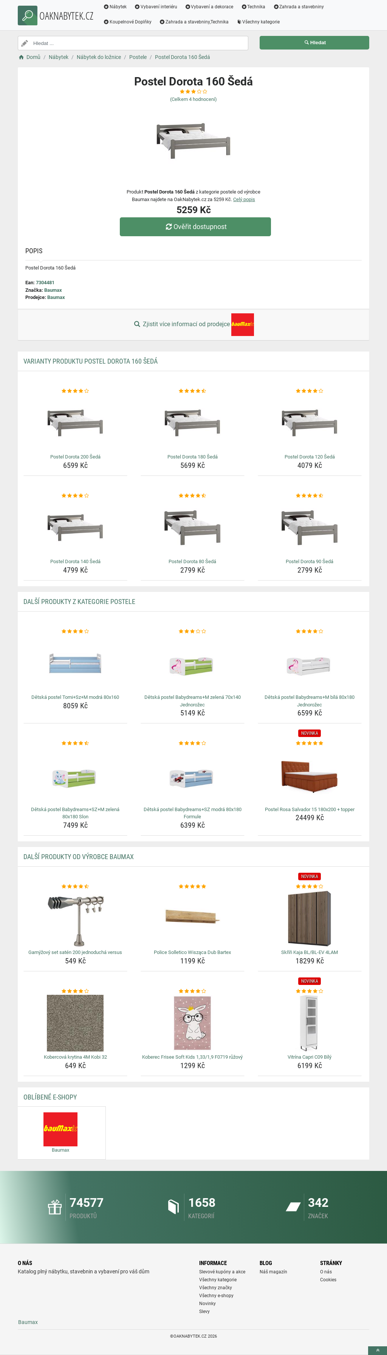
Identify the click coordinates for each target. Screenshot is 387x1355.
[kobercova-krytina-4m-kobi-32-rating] (75, 991)
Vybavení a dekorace (209, 6)
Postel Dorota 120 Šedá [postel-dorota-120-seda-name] (310, 457)
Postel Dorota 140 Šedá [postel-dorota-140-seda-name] (75, 561)
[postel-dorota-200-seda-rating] (75, 391)
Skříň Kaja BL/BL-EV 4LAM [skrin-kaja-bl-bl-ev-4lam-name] (309, 952)
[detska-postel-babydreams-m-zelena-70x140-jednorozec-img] (192, 663)
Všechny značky (215, 1287)
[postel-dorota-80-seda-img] (192, 527)
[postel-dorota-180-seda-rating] (192, 391)
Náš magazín (273, 1271)
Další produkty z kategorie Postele (79, 601)
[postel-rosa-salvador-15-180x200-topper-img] (309, 775)
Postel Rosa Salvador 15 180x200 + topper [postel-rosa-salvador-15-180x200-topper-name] (309, 809)
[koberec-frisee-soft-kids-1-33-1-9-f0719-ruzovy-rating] (192, 991)
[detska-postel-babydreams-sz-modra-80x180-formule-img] (192, 775)
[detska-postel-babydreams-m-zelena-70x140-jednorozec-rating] (192, 631)
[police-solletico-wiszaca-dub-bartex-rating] (192, 886)
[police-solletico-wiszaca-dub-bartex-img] (192, 918)
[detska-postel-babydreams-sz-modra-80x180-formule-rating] (192, 743)
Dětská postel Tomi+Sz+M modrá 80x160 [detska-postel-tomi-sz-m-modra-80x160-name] (75, 697)
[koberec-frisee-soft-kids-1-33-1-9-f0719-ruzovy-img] (192, 1023)
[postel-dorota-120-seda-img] (309, 423)
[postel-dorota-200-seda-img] (75, 423)
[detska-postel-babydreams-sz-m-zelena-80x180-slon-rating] (75, 743)
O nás (326, 1271)
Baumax (53, 290)
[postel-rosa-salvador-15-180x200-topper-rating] (309, 743)
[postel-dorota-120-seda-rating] (309, 391)
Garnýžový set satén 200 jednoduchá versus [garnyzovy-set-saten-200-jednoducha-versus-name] (75, 952)
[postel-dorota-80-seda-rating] (192, 496)
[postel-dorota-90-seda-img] (309, 527)
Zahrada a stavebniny (298, 6)
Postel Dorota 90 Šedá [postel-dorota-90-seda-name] (309, 561)
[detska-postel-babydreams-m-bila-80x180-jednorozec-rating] (309, 631)
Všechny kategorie (258, 22)
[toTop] (377, 1350)
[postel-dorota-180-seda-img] (192, 423)
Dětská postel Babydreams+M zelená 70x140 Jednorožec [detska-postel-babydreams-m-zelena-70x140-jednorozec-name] (192, 701)
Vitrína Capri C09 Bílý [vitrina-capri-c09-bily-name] (309, 1057)
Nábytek (115, 6)
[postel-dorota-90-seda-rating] (309, 496)
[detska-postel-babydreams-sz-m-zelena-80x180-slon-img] (75, 775)
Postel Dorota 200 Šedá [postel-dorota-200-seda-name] (75, 457)
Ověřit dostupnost (195, 226)
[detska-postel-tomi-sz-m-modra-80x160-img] (75, 663)
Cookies (328, 1279)
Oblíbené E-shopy (50, 1097)
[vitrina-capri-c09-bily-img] (309, 1023)
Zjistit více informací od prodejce (193, 324)
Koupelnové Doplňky (127, 22)
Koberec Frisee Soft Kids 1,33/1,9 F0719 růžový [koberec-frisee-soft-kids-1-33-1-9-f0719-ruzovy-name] (192, 1057)
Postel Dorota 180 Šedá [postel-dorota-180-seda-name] (192, 457)
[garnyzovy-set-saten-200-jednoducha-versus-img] (75, 918)
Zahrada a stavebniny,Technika (194, 22)
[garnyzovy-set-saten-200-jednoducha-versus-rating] (75, 886)
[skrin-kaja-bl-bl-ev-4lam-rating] (309, 886)
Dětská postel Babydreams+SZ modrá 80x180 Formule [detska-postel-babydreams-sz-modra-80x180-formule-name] (192, 813)
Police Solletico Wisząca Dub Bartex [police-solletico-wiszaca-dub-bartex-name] (192, 952)
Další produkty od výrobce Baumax (78, 857)
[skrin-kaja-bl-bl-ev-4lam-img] (309, 918)
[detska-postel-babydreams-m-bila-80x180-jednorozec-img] (309, 663)
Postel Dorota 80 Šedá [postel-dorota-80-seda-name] (192, 561)
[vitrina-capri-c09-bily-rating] (309, 991)
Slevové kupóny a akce (222, 1271)
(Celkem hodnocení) (193, 99)
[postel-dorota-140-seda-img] (75, 527)
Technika (253, 6)
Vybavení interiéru (155, 6)
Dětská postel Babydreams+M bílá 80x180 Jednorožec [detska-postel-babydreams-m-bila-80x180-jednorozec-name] (309, 701)
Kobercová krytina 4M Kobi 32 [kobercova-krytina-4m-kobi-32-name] (75, 1057)
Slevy (204, 1311)
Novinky (207, 1303)
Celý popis (244, 199)
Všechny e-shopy (216, 1295)
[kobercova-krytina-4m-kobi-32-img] (75, 1023)
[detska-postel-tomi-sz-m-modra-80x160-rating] (75, 631)
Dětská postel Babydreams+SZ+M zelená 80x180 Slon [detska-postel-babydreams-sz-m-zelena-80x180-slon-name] (75, 813)
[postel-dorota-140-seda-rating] (75, 496)
